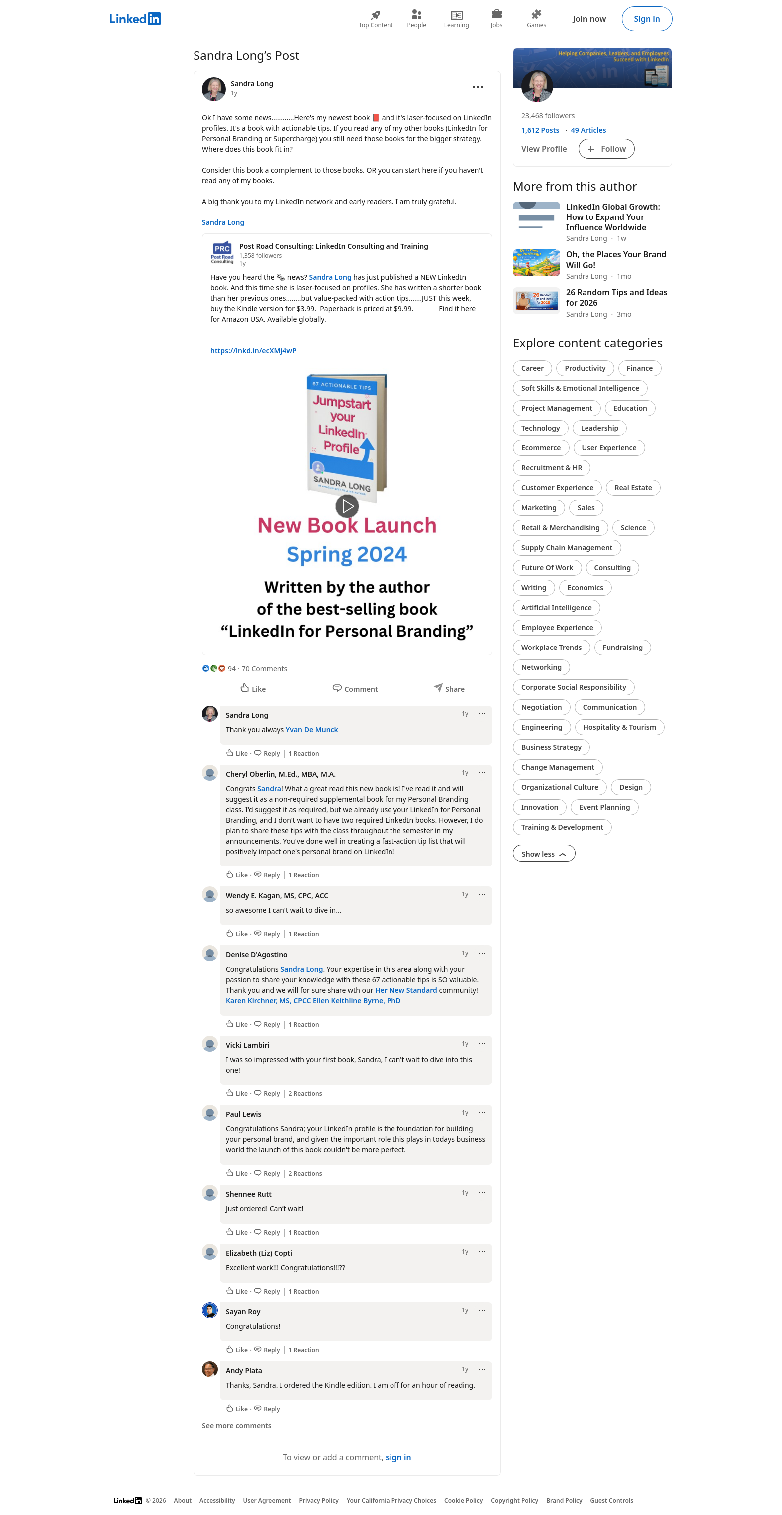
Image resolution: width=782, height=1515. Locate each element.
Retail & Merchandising (560, 527)
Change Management (557, 767)
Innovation (539, 807)
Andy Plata (244, 1370)
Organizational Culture (559, 787)
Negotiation (541, 707)
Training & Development (562, 827)
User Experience (609, 447)
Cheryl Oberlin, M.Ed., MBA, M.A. (281, 774)
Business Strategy (551, 747)
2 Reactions (305, 1094)
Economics (585, 587)
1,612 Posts (540, 130)
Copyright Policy (514, 1500)
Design (631, 787)
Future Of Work (547, 567)
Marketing (539, 507)
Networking (541, 667)
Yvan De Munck (312, 729)
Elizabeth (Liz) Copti (259, 1253)
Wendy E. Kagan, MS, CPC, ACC (277, 895)
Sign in (647, 18)
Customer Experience (557, 487)
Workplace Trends (551, 647)
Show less (544, 854)
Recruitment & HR (551, 467)
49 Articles (588, 130)
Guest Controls (612, 1500)
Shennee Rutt (249, 1194)
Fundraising (623, 647)
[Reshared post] (347, 444)
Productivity (585, 368)
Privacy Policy (318, 1500)
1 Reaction (304, 754)
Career (532, 368)
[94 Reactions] (219, 668)
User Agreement (267, 1500)
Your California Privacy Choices (391, 1500)
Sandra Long (223, 222)
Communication (610, 707)
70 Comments (264, 668)
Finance (640, 368)
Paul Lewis (243, 1114)
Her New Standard (406, 990)
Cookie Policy (463, 1500)
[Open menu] (477, 87)
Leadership (600, 428)
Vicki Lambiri (248, 1045)
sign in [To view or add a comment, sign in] (398, 1457)
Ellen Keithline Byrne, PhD (356, 1000)
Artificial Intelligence (556, 607)
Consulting (612, 567)
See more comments (237, 1425)
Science (633, 527)
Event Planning (604, 807)
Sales (586, 507)
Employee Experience (557, 627)
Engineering (542, 727)
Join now (589, 18)
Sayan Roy (243, 1311)
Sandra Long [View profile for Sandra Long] (252, 83)
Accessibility (217, 1500)
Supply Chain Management (567, 547)
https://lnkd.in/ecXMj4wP (253, 350)
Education (630, 408)
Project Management (556, 408)
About (183, 1500)
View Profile (544, 148)
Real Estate (633, 487)
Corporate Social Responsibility (573, 687)
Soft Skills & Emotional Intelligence (580, 388)
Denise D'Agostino (257, 954)
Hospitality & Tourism (620, 727)
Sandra (269, 788)
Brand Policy (564, 1500)
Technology (540, 428)
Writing (534, 587)
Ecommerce (541, 447)
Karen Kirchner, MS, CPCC (268, 1000)
